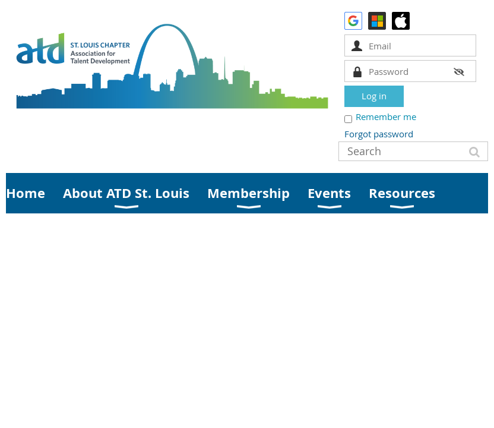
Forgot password (378, 134)
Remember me (386, 116)
